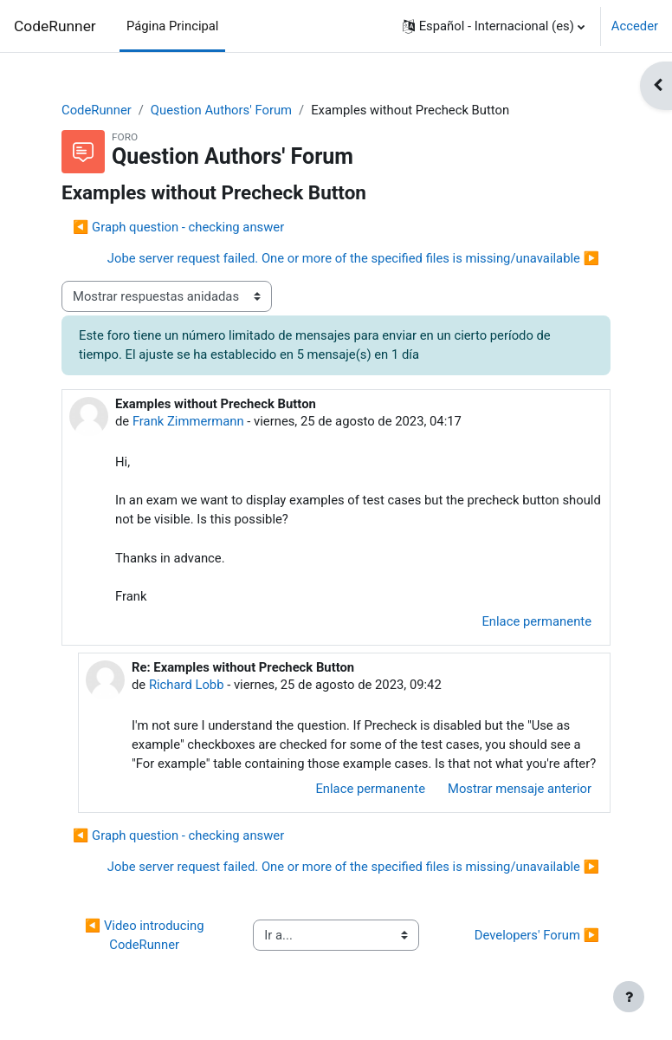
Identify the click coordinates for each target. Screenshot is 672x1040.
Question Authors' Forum (221, 110)
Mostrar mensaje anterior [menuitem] (519, 788)
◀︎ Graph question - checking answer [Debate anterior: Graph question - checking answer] (178, 227)
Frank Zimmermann (188, 421)
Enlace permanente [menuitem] (536, 621)
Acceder (634, 26)
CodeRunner (55, 26)
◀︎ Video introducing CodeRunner (146, 935)
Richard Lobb (186, 684)
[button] (494, 26)
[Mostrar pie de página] (628, 996)
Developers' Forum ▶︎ (537, 935)
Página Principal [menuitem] (172, 26)
